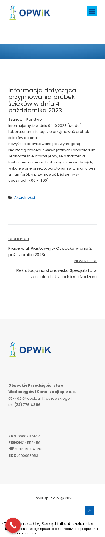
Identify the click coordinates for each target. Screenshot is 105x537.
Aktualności (24, 197)
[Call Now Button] (13, 525)
